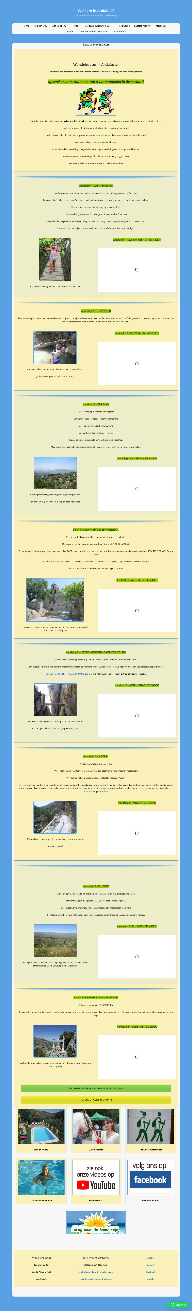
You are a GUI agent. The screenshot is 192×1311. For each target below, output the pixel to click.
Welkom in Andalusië (96, 11)
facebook (150, 1272)
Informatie (160, 25)
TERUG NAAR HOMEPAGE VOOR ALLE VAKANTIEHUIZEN (96, 1088)
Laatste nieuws (142, 25)
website (150, 1258)
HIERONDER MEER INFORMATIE (96, 1100)
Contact (70, 31)
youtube (151, 1279)
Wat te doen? (59, 25)
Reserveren (124, 25)
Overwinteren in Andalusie (93, 31)
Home (25, 25)
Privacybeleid (119, 31)
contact (150, 1265)
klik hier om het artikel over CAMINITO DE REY (67, 674)
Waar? (77, 25)
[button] (178, 1305)
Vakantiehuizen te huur (97, 25)
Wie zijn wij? (40, 25)
